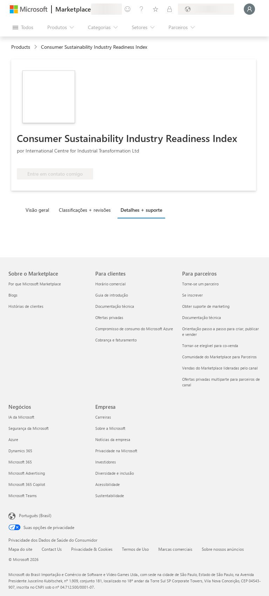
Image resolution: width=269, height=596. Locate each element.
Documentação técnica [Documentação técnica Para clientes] (114, 306)
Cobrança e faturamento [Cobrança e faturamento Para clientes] (116, 340)
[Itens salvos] (155, 9)
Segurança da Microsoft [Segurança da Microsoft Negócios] (28, 428)
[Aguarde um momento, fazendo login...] (249, 9)
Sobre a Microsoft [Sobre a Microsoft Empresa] (110, 428)
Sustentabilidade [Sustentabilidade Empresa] (109, 495)
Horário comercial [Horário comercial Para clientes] (110, 283)
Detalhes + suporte (141, 209)
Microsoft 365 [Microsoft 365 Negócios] (20, 462)
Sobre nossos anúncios (223, 549)
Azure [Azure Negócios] (13, 439)
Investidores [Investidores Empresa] (105, 462)
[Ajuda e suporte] (141, 9)
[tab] (39, 209)
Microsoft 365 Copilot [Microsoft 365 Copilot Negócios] (26, 484)
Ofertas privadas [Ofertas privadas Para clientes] (109, 317)
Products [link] (20, 46)
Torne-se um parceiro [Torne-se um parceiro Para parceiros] (200, 283)
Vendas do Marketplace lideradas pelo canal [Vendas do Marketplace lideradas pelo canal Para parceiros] (220, 368)
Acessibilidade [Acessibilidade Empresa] (107, 484)
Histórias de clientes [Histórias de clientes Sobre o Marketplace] (25, 306)
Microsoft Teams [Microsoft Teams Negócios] (22, 495)
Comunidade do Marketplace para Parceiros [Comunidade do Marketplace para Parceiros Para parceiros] (219, 356)
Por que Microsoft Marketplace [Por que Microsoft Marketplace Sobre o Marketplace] (34, 283)
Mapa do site (20, 549)
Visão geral (37, 209)
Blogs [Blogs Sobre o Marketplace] (13, 295)
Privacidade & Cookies (91, 549)
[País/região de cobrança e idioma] (206, 9)
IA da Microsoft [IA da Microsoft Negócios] (21, 417)
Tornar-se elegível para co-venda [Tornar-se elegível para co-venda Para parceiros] (210, 345)
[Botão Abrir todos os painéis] (23, 27)
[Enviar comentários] (127, 9)
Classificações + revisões (85, 209)
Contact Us (52, 549)
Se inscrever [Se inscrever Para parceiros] (192, 295)
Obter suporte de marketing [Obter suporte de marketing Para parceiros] (205, 306)
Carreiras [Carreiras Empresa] (103, 417)
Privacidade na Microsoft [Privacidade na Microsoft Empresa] (116, 450)
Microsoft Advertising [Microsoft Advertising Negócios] (26, 473)
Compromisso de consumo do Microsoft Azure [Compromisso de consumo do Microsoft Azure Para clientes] (134, 328)
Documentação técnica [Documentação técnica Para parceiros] (201, 317)
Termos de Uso (135, 549)
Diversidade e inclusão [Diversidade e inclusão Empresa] (114, 473)
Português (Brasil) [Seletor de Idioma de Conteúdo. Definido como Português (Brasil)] (35, 515)
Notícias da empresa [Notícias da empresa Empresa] (112, 439)
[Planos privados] (169, 9)
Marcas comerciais (175, 549)
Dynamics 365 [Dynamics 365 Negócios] (20, 450)
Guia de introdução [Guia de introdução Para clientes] (111, 295)
